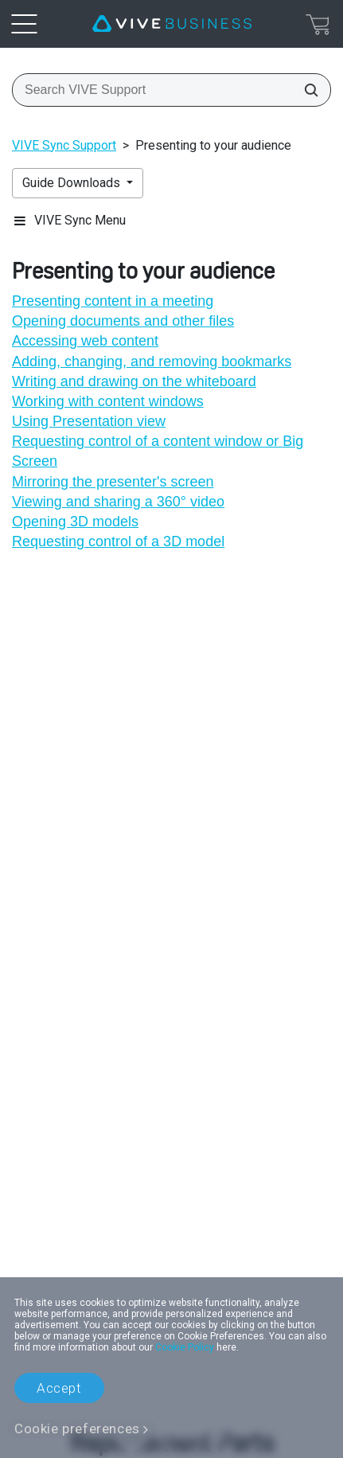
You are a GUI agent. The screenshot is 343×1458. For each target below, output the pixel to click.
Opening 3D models (75, 522)
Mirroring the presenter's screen (113, 482)
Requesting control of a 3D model (118, 541)
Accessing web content (85, 341)
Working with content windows (108, 401)
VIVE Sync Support (64, 145)
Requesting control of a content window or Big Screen (157, 451)
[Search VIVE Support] (306, 90)
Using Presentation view (89, 421)
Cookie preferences (77, 1429)
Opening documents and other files (123, 321)
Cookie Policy (184, 1347)
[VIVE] (171, 24)
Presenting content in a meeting (112, 301)
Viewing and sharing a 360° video (118, 502)
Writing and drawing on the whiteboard (134, 381)
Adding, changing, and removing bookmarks (151, 361)
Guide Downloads (72, 182)
